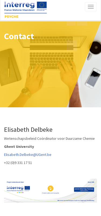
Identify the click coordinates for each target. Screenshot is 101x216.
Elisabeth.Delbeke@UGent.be (27, 154)
